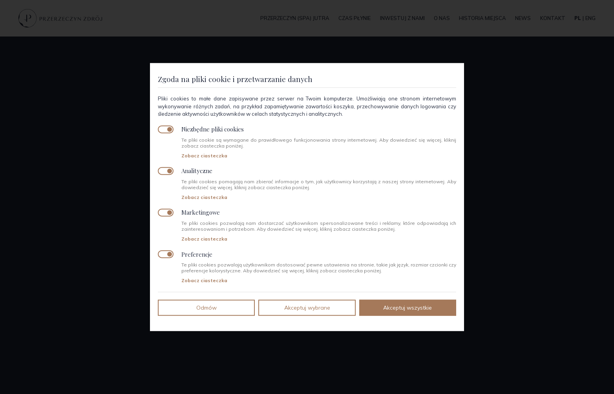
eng (590, 18)
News (523, 18)
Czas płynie (354, 18)
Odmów (206, 307)
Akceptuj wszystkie (407, 307)
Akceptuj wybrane (307, 307)
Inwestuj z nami (402, 18)
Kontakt (552, 18)
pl (577, 18)
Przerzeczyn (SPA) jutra (294, 18)
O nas (442, 18)
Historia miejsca (482, 18)
